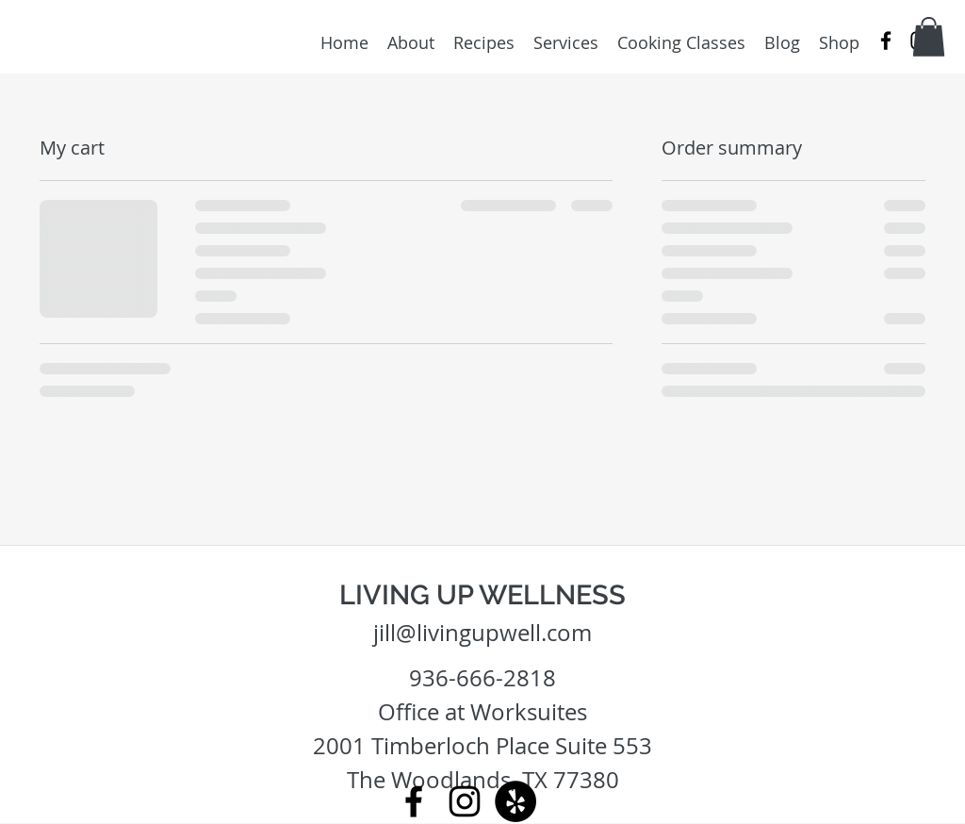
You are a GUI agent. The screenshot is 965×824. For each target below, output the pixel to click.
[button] (928, 37)
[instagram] (464, 801)
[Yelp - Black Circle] (515, 801)
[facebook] (886, 40)
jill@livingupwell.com (482, 633)
